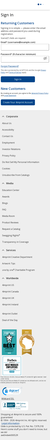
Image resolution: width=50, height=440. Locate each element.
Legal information (10, 423)
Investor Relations (11, 150)
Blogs (5, 203)
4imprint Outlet (9, 313)
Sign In (17, 79)
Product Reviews (10, 222)
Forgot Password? (10, 66)
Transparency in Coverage (15, 242)
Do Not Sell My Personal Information (21, 163)
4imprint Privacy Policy (39, 93)
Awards (5, 196)
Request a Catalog (11, 228)
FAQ (4, 209)
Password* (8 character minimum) (18, 54)
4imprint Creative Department (17, 257)
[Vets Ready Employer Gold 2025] (27, 342)
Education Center (10, 190)
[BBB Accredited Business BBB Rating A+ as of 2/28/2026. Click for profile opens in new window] (15, 406)
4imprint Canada (10, 291)
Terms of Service (15, 72)
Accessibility (8, 129)
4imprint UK (8, 298)
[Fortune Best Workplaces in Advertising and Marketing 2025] (9, 342)
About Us (6, 123)
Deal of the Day (10, 320)
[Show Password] (45, 59)
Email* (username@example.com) (18, 42)
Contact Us (7, 136)
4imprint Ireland (10, 304)
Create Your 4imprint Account (18, 102)
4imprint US (8, 285)
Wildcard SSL (7, 399)
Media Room (8, 216)
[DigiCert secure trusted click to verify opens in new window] (12, 392)
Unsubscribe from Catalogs (16, 176)
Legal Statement (10, 95)
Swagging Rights (11, 235)
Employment (8, 142)
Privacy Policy (9, 156)
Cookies (6, 169)
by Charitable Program (18, 269)
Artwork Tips (8, 263)
